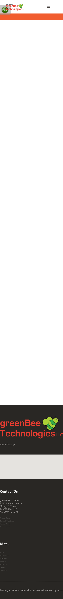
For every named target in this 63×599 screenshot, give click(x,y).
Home (2, 552)
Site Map (3, 570)
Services (3, 561)
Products (3, 558)
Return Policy (5, 524)
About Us (3, 564)
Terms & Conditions (7, 521)
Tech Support (5, 527)
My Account (4, 555)
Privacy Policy (5, 518)
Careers (2, 567)
